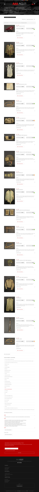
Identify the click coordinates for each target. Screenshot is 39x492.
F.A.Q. (5, 475)
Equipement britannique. (21, 135)
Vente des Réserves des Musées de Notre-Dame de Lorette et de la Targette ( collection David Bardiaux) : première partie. (19, 409)
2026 (19, 415)
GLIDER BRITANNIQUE (7, 381)
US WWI (6, 406)
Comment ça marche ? (7, 473)
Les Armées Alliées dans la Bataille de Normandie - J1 (25, 9)
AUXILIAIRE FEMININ (7, 367)
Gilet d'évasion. (19, 63)
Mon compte (6, 479)
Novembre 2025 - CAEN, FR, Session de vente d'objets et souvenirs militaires (14, 421)
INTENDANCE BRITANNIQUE (8, 384)
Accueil (5, 9)
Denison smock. (19, 43)
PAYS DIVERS (6, 390)
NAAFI (5, 387)
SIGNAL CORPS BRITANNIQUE (8, 403)
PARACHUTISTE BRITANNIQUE (8, 389)
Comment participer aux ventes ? (9, 474)
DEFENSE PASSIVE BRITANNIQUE (8, 376)
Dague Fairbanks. (20, 318)
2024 (19, 427)
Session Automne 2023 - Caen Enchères (12, 9)
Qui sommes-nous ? (7, 467)
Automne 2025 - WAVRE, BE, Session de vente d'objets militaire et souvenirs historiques (15, 423)
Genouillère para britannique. (23, 210)
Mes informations (7, 481)
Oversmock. (18, 297)
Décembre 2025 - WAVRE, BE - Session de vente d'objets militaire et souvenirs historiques (15, 420)
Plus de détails (20, 37)
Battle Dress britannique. (22, 277)
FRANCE (6, 379)
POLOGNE (6, 392)
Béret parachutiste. (20, 26)
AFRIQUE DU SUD (7, 364)
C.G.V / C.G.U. (6, 469)
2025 (19, 418)
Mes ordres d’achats (7, 480)
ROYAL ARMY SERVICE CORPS (8, 398)
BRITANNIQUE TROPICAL (8, 370)
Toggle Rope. (19, 101)
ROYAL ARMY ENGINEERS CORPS (8, 395)
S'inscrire (19, 452)
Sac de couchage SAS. (21, 118)
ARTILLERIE (6, 365)
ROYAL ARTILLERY (7, 400)
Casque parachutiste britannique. (23, 152)
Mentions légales (7, 468)
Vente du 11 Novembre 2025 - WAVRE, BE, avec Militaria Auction (12, 422)
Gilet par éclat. (19, 172)
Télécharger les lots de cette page (10, 17)
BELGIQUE (6, 368)
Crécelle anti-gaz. (20, 227)
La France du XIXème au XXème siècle (9, 359)
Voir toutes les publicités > (8, 434)
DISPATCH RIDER (7, 378)
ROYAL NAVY (6, 401)
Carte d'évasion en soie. (21, 84)
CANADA (6, 373)
